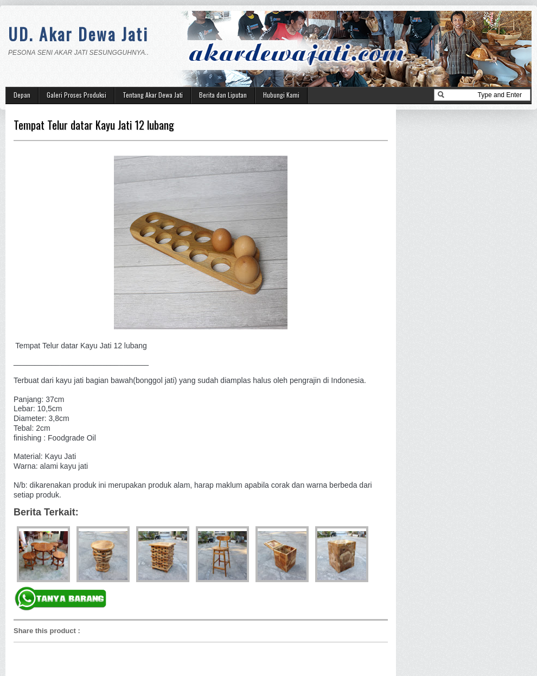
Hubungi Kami (281, 94)
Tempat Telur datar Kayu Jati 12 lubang (94, 125)
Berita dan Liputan (223, 94)
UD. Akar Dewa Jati (78, 34)
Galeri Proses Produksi (76, 94)
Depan (22, 94)
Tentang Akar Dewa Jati (153, 94)
